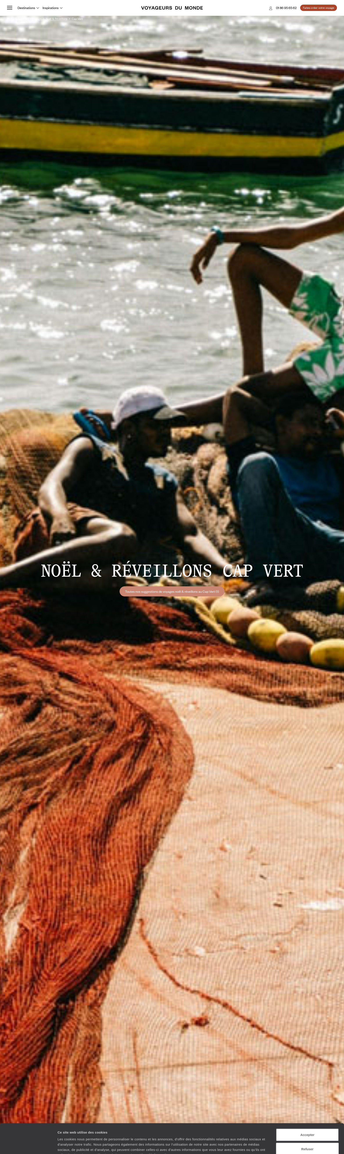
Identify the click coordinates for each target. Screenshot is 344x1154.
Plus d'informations (155, 1131)
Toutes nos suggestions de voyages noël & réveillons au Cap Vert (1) (172, 591)
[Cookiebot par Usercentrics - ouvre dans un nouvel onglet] (28, 1145)
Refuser (307, 1125)
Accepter (307, 1111)
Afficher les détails (241, 1145)
